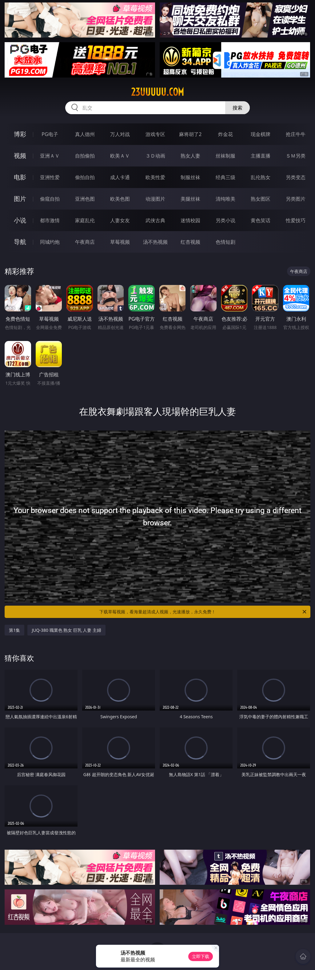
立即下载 (200, 956)
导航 (20, 242)
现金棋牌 (260, 134)
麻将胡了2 (190, 134)
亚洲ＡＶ (50, 155)
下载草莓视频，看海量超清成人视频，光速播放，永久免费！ (203, 611)
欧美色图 (120, 198)
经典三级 (225, 177)
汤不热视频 (155, 241)
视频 (20, 155)
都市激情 (50, 220)
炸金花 (225, 134)
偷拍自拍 (85, 177)
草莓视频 (120, 241)
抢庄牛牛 (295, 134)
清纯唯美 (225, 198)
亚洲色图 (85, 198)
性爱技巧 (295, 220)
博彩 (20, 134)
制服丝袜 (190, 177)
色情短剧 (225, 241)
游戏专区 (155, 134)
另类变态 (295, 177)
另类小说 (225, 220)
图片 (20, 198)
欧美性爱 (155, 177)
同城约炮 (50, 241)
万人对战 (120, 134)
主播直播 (260, 155)
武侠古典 (155, 220)
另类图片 (295, 198)
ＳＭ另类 (295, 155)
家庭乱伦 (85, 220)
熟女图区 (260, 198)
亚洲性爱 (50, 177)
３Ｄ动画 (155, 155)
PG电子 (50, 134)
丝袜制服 (225, 155)
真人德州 (85, 134)
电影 (20, 177)
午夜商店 (85, 241)
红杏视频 (190, 241)
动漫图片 (155, 198)
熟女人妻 (190, 155)
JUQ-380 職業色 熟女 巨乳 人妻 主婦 (66, 630)
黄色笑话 (260, 220)
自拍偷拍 (85, 155)
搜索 (237, 107)
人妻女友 (120, 220)
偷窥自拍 (50, 198)
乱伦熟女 (260, 177)
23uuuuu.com (157, 92)
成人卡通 (120, 177)
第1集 (14, 630)
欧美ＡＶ (120, 155)
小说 (20, 220)
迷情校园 (190, 220)
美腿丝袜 (190, 198)
